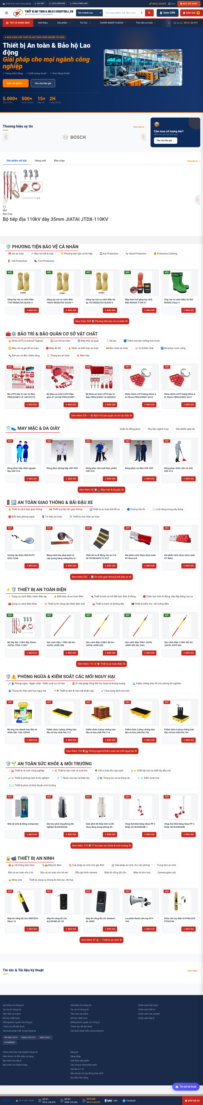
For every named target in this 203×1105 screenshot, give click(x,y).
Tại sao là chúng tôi (12, 1009)
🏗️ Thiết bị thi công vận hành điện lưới (64, 603)
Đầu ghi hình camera (86, 872)
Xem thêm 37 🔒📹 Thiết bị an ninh (101, 940)
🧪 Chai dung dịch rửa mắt (115, 690)
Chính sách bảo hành (148, 1005)
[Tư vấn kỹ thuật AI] (186, 1087)
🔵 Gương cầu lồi (136, 509)
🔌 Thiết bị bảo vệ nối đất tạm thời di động (113, 596)
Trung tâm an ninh (166, 865)
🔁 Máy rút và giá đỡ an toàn (23, 348)
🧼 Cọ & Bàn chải (144, 348)
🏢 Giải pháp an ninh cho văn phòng (130, 865)
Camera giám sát (166, 872)
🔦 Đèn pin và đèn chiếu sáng (24, 355)
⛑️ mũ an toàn (16, 253)
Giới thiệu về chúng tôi (13, 1005)
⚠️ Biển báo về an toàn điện (68, 596)
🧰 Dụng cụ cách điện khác (22, 603)
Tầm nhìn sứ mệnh (11, 1014)
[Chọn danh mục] (89, 12)
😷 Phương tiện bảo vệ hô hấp (76, 253)
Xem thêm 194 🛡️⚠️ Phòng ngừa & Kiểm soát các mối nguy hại (101, 751)
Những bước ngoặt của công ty (85, 1022)
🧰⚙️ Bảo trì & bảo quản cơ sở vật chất (51, 333)
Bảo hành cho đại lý (12, 1060)
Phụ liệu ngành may (158, 429)
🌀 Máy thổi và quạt (88, 340)
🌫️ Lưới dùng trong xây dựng (167, 509)
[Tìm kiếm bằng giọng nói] (142, 13)
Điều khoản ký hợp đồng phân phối (86, 1073)
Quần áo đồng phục (130, 429)
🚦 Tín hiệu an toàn (52, 516)
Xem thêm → (194, 970)
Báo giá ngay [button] (189, 3)
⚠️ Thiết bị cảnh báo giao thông (25, 509)
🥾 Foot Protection (44, 261)
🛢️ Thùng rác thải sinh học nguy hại (27, 690)
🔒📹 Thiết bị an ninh (29, 858)
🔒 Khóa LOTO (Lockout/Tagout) (25, 340)
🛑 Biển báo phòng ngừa (21, 516)
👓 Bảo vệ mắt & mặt (42, 253)
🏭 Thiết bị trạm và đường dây (108, 603)
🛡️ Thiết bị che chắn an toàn (84, 516)
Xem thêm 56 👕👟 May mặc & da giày (101, 489)
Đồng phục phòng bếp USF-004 (62, 468)
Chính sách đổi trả (146, 1009)
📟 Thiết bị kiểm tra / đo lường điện (150, 603)
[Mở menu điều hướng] (6, 13)
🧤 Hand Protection (136, 253)
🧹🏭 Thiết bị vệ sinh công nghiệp (26, 770)
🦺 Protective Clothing (165, 253)
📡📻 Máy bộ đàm (52, 865)
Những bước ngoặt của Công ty (17, 1022)
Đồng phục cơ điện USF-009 (139, 468)
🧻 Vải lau (111, 340)
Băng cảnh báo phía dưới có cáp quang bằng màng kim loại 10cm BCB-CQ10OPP (62, 558)
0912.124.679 (191, 22)
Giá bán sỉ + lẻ (77, 1069)
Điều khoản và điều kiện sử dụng (18, 1056)
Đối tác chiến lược (11, 1018)
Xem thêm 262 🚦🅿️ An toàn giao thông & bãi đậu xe (101, 576)
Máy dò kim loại (141, 872)
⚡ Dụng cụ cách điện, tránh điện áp (27, 596)
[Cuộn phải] (168, 23)
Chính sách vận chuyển (149, 1014)
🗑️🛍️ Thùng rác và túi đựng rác (113, 778)
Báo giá (31, 310)
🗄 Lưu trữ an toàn (60, 340)
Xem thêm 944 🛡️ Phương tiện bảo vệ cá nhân (101, 321)
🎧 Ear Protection (109, 253)
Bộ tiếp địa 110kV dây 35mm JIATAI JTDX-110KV (55, 219)
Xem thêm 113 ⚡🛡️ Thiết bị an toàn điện (101, 663)
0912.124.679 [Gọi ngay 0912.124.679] (157, 3)
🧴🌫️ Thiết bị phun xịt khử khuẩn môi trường (32, 785)
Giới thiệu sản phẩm (79, 1060)
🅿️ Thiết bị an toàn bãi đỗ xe (104, 509)
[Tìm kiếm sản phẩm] (120, 12)
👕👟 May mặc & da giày (32, 428)
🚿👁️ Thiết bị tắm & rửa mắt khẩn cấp (73, 690)
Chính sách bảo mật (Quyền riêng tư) (20, 1052)
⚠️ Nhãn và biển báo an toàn (83, 348)
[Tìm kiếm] (149, 12)
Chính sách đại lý (146, 1018)
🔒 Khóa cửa (15, 880)
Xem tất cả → (139, 127)
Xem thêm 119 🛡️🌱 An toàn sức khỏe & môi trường (101, 845)
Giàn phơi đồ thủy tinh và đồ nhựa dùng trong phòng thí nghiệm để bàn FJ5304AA (100, 827)
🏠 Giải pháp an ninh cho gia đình (86, 865)
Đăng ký (74, 1052)
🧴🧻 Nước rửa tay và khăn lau (73, 778)
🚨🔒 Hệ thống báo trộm (21, 865)
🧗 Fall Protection (17, 261)
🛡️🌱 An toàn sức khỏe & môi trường (48, 763)
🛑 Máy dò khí (53, 348)
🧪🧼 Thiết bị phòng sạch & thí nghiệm (29, 778)
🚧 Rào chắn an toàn (117, 348)
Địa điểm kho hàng (79, 1077)
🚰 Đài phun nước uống (173, 348)
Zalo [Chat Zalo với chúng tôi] (171, 3)
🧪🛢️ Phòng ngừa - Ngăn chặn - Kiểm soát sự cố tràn (36, 683)
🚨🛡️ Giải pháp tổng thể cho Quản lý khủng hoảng (98, 683)
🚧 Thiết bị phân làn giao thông (65, 509)
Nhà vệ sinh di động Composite (23, 824)
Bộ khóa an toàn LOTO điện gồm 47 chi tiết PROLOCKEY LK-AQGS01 (61, 397)
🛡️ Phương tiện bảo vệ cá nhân (41, 246)
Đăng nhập (75, 1056)
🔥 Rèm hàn (83, 355)
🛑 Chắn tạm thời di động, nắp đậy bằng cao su (168, 596)
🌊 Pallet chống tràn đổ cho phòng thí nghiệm (157, 683)
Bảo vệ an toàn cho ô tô (20, 872)
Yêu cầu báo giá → (166, 140)
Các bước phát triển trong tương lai (19, 1031)
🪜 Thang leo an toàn (58, 355)
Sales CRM (167, 12)
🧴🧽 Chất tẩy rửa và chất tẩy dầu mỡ (150, 770)
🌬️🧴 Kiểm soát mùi (148, 778)
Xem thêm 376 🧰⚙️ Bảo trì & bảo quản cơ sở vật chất (101, 415)
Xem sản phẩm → (16, 83)
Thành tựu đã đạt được (14, 1026)
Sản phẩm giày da (185, 429)
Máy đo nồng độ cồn (115, 872)
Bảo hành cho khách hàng (15, 1064)
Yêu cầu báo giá (43, 83)
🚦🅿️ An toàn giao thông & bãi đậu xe (49, 502)
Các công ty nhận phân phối (83, 1064)
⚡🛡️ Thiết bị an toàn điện (35, 589)
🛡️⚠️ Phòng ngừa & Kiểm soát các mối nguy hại (60, 676)
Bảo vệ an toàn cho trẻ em (54, 872)
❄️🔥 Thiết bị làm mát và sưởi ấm (69, 770)
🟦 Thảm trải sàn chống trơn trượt (142, 340)
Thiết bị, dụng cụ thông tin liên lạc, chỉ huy (51, 880)
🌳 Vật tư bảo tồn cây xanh (109, 770)
